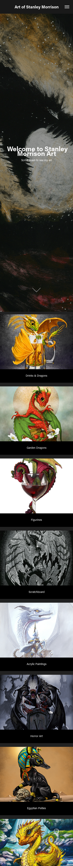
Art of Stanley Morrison (37, 7)
